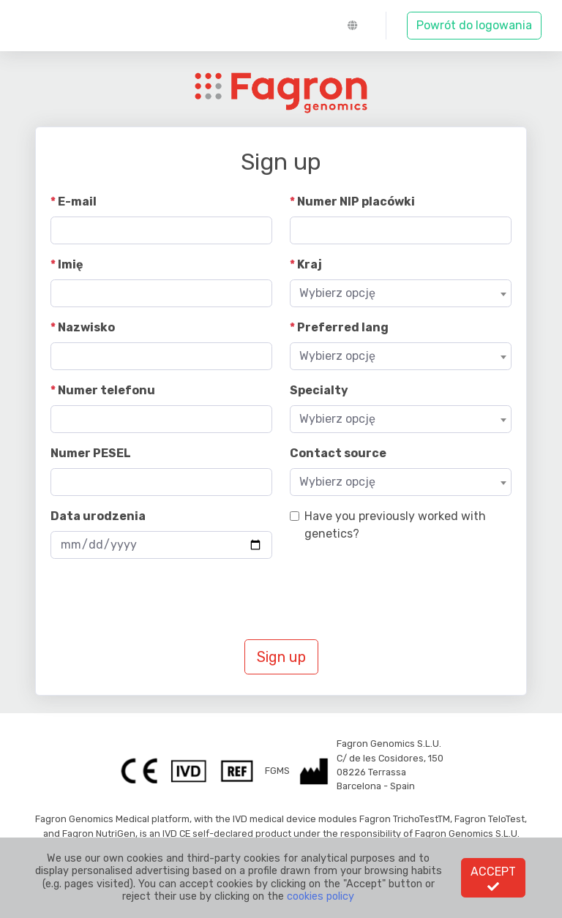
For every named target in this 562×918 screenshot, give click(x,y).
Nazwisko (86, 327)
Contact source (338, 453)
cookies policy (320, 896)
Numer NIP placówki (356, 201)
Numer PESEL (90, 453)
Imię (70, 264)
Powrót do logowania (474, 25)
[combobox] (401, 293)
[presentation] (161, 599)
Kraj (309, 264)
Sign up (281, 657)
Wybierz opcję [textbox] (337, 293)
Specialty (319, 390)
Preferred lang (343, 327)
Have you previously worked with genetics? (395, 525)
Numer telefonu (106, 390)
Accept (493, 878)
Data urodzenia (98, 516)
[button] (356, 25)
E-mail (77, 201)
